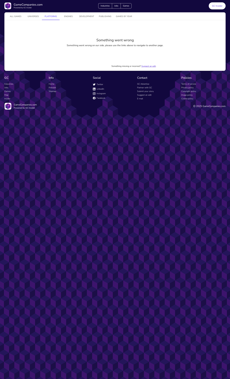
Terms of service (188, 84)
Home (51, 84)
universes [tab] (33, 16)
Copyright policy (188, 91)
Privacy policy (187, 87)
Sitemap (52, 91)
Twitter (98, 84)
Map (6, 95)
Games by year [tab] (124, 16)
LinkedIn (98, 89)
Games (126, 5)
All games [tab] (15, 16)
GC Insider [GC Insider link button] (217, 5)
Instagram (99, 93)
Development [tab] (86, 16)
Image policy (187, 95)
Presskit (52, 87)
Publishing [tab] (105, 16)
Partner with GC (144, 87)
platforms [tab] (51, 16)
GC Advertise (143, 84)
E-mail (140, 98)
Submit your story (145, 91)
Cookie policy (187, 98)
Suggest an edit (148, 66)
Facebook (99, 98)
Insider (7, 98)
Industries (105, 5)
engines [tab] (68, 16)
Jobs (116, 5)
